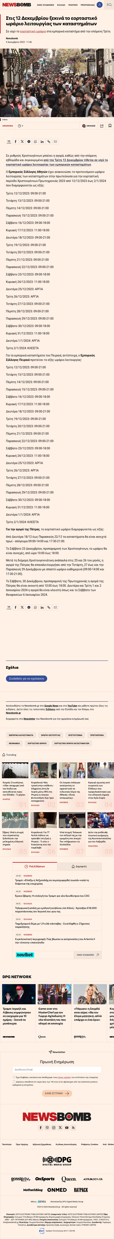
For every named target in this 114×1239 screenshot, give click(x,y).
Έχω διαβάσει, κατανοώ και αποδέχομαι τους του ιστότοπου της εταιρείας (57, 1077)
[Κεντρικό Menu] (109, 4)
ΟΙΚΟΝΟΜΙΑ (7, 126)
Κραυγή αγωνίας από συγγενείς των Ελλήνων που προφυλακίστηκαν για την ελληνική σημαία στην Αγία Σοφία (99, 790)
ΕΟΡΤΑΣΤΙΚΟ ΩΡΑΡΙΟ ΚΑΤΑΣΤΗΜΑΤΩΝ (71, 743)
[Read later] (110, 125)
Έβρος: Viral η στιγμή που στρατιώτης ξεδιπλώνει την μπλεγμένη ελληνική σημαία (13, 838)
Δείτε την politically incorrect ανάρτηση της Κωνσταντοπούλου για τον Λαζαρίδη (99, 837)
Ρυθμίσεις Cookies (89, 1144)
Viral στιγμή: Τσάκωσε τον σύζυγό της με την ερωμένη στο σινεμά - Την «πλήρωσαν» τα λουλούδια (71, 838)
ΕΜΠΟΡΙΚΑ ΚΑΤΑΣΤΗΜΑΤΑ (21, 735)
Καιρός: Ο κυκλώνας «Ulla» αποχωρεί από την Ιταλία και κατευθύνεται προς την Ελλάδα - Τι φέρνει (14, 788)
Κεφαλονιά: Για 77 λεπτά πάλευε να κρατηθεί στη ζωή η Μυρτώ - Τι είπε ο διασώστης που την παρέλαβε (41, 840)
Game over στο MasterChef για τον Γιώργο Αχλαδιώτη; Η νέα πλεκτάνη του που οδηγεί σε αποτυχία (52, 1016)
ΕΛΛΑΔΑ (61, 5)
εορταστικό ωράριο (33, 31)
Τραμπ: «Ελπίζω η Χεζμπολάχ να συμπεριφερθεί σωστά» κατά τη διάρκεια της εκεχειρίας (52, 882)
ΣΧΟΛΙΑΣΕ (88, 126)
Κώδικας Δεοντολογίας (66, 1144)
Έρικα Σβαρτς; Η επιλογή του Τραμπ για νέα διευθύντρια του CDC (52, 895)
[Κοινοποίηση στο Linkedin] (42, 142)
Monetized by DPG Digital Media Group (67, 1202)
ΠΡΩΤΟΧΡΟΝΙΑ (97, 735)
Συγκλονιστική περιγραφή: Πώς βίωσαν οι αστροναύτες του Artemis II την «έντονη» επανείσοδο (55, 941)
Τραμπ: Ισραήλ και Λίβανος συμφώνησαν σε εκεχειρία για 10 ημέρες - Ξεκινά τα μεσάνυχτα (17, 1016)
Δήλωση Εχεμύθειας (42, 1144)
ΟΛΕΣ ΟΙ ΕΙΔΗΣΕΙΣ (45, 5)
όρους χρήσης (64, 1077)
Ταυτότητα (6, 1144)
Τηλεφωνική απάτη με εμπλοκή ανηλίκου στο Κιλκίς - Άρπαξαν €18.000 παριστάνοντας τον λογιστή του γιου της (56, 910)
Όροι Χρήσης (22, 1144)
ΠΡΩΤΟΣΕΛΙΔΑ (88, 5)
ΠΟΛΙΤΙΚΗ (73, 5)
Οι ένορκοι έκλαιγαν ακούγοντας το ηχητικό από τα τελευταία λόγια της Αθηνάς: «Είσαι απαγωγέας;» (70, 790)
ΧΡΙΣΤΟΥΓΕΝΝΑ (75, 735)
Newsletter (29, 718)
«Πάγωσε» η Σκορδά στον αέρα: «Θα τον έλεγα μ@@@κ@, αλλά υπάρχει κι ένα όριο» (88, 1014)
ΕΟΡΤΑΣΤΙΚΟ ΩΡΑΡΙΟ (37, 743)
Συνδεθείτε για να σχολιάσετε (26, 678)
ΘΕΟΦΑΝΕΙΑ (14, 743)
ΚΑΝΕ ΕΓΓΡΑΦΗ (57, 1093)
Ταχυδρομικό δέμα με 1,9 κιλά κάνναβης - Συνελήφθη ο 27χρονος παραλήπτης (52, 925)
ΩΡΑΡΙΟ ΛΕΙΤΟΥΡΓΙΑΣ (50, 735)
